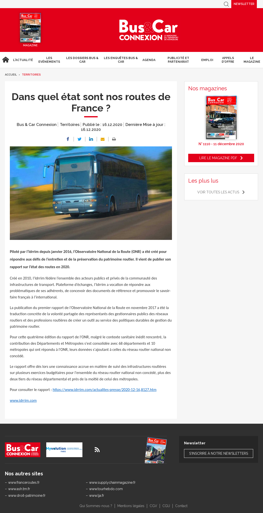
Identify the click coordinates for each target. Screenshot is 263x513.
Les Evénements (49, 59)
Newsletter (244, 4)
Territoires (31, 74)
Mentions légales (130, 506)
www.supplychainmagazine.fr (112, 482)
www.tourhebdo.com (106, 489)
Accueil (5, 60)
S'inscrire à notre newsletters (218, 453)
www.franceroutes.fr (24, 482)
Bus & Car (148, 30)
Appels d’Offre (228, 59)
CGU (166, 506)
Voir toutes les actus (218, 192)
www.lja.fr (96, 495)
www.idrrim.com (23, 400)
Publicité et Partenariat (178, 59)
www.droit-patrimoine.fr (27, 495)
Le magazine (252, 59)
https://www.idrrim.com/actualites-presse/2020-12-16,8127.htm (104, 389)
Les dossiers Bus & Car (82, 59)
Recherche (226, 4)
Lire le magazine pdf (218, 158)
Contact (181, 506)
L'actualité (23, 60)
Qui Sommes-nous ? (95, 506)
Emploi (207, 60)
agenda (148, 60)
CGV (153, 506)
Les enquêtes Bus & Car (121, 59)
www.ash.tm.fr (19, 489)
